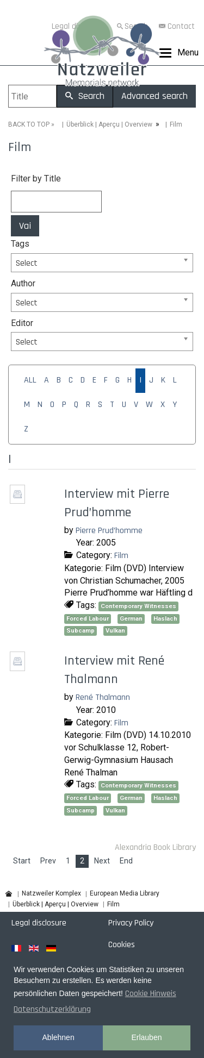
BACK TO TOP (29, 124)
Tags (20, 244)
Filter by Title (36, 178)
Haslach (165, 618)
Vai (25, 226)
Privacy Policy (130, 923)
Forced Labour (87, 618)
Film (121, 555)
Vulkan (115, 630)
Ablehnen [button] (58, 1037)
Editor (22, 323)
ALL (30, 380)
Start (21, 860)
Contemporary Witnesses (138, 606)
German (131, 618)
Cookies (121, 944)
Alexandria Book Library (155, 847)
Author (23, 283)
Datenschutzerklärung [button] (52, 1009)
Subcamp (80, 630)
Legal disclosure (38, 923)
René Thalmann (103, 697)
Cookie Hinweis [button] (150, 993)
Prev (48, 860)
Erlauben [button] (146, 1037)
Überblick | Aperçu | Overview (109, 124)
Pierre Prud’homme (109, 530)
